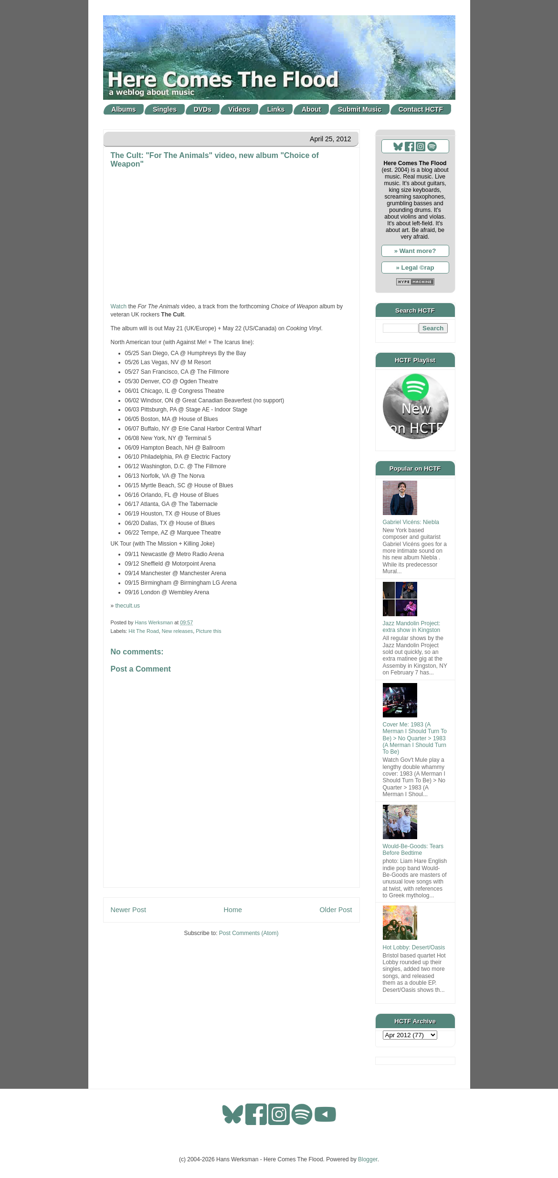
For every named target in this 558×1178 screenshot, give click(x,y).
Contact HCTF (421, 109)
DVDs (202, 109)
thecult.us (128, 605)
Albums (123, 109)
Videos (240, 109)
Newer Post (128, 910)
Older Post (336, 910)
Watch (119, 306)
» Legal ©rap (415, 267)
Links (276, 109)
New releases (177, 631)
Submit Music (359, 109)
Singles (165, 109)
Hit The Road (143, 631)
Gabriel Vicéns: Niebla (411, 522)
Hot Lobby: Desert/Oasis (414, 947)
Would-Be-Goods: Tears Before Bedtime (413, 849)
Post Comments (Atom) (249, 933)
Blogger (368, 1159)
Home (233, 910)
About (311, 109)
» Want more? (415, 250)
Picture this (208, 631)
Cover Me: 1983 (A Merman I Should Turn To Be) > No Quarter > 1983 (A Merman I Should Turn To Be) (415, 738)
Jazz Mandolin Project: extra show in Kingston (412, 626)
